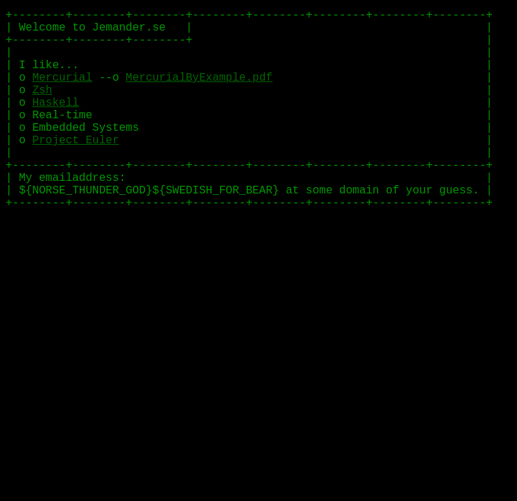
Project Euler (75, 148)
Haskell (55, 108)
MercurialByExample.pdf (199, 82)
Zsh (42, 95)
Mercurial (62, 82)
